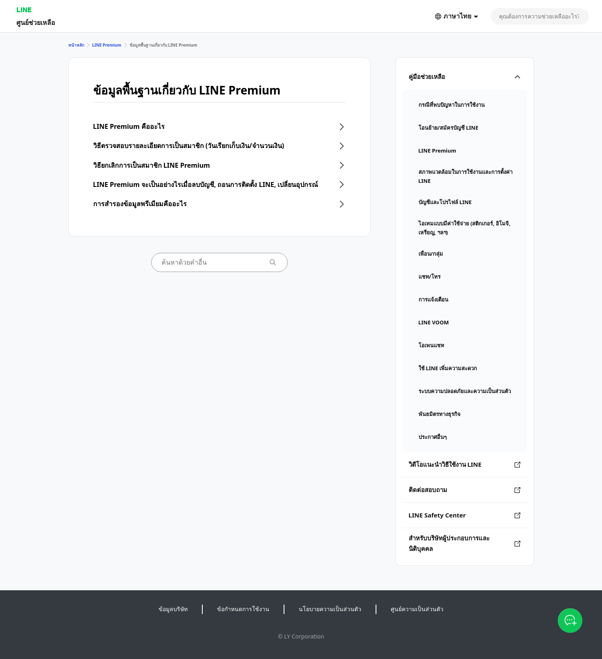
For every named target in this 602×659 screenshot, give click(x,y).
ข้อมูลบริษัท (173, 609)
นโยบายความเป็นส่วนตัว (330, 609)
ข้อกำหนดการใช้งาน (243, 609)
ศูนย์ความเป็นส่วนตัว (417, 609)
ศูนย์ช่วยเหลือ (35, 22)
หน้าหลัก (76, 45)
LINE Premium (106, 45)
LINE (23, 9)
